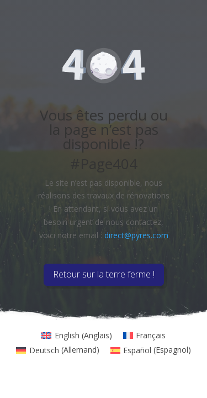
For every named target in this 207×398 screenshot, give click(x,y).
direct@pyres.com (136, 235)
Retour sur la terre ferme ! (104, 274)
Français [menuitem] (151, 335)
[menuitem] (77, 335)
